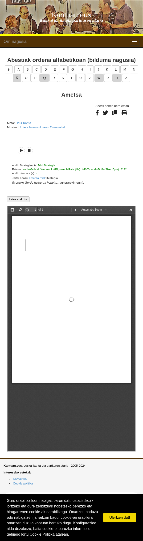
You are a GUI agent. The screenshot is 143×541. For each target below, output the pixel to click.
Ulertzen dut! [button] (119, 517)
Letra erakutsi (18, 199)
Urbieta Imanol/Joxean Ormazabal (41, 127)
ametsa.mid (37, 178)
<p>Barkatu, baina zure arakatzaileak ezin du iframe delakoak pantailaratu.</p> (71, 329)
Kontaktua (20, 479)
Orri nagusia (15, 41)
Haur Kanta (23, 123)
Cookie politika (23, 483)
